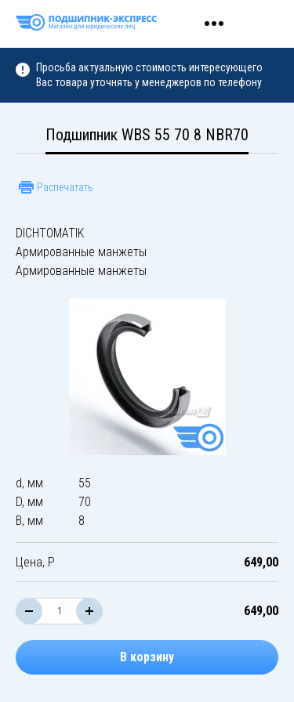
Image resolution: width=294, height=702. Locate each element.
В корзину (147, 657)
